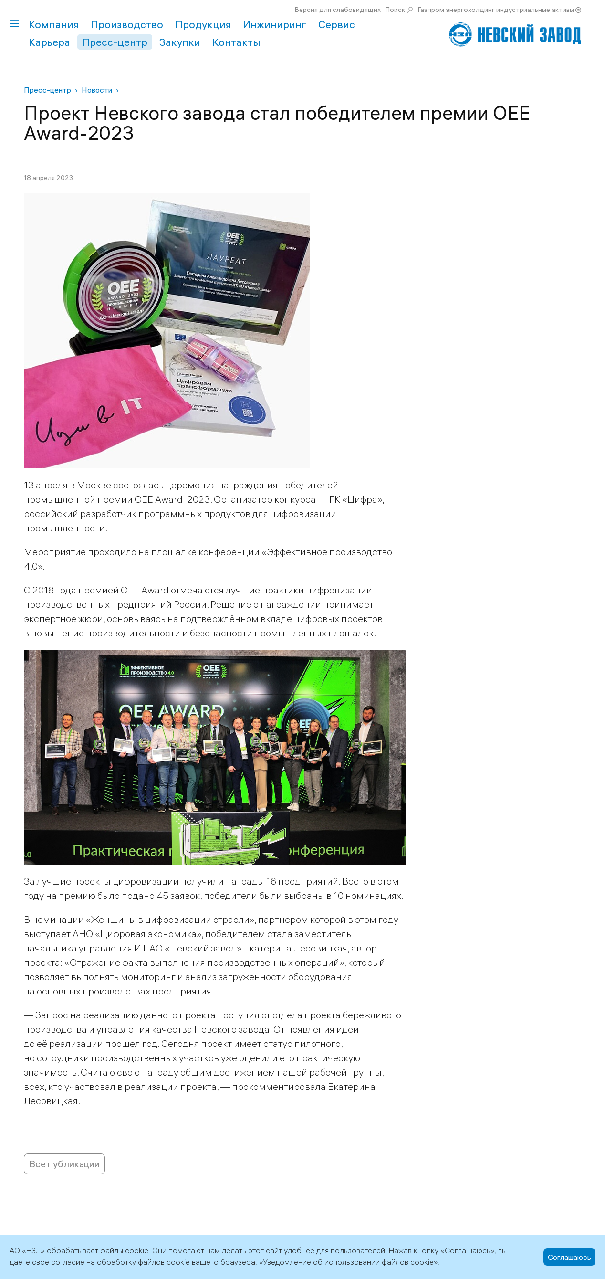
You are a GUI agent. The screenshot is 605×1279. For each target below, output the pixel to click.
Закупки (179, 42)
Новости (97, 90)
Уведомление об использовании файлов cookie (348, 1262)
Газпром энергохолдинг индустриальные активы (496, 9)
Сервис (336, 24)
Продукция (203, 24)
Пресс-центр (114, 42)
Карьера (49, 42)
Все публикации (64, 1164)
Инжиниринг (274, 24)
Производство (127, 24)
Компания (54, 24)
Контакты (236, 42)
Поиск (395, 9)
